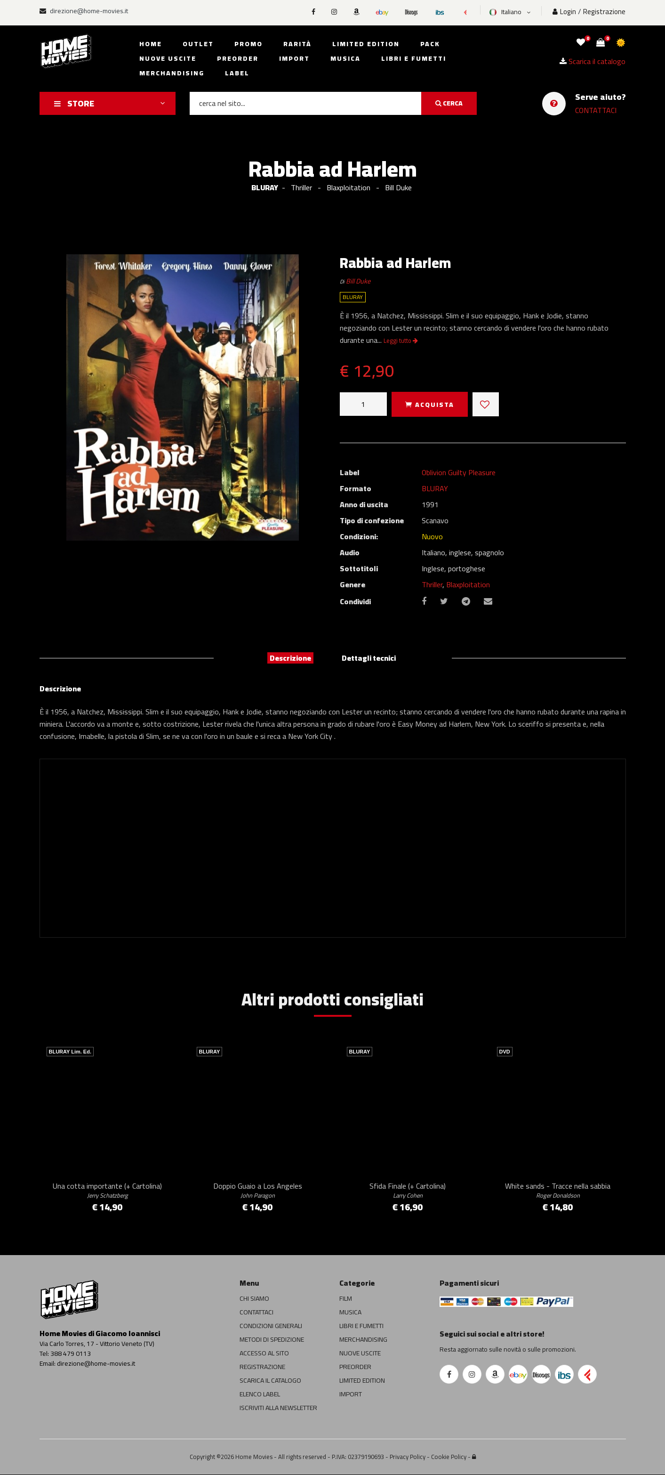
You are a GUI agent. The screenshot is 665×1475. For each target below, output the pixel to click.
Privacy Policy (407, 1457)
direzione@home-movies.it (84, 11)
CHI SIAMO (254, 1299)
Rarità (297, 44)
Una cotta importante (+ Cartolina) (107, 1190)
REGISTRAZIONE (262, 1367)
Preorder (237, 58)
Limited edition (366, 44)
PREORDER (355, 1367)
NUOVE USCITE (360, 1353)
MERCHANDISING (363, 1340)
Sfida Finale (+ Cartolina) (407, 1190)
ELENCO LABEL (260, 1394)
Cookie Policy (448, 1457)
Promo (248, 44)
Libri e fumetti (413, 58)
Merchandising (171, 73)
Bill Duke (358, 281)
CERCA (449, 103)
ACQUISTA (429, 404)
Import (294, 58)
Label (237, 73)
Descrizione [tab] (290, 658)
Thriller (432, 584)
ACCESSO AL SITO (264, 1353)
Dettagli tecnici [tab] (369, 658)
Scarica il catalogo (592, 61)
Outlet (198, 44)
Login (564, 11)
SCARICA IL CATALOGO (270, 1381)
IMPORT (350, 1394)
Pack (430, 44)
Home (150, 44)
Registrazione (604, 11)
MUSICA (350, 1312)
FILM (345, 1299)
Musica (345, 58)
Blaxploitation (468, 584)
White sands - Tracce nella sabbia (557, 1190)
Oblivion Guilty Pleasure (459, 472)
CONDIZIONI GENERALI (271, 1326)
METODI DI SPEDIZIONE (272, 1340)
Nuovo (432, 536)
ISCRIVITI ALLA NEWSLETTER (278, 1408)
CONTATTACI (596, 110)
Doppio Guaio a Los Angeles (257, 1190)
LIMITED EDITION (362, 1381)
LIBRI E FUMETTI (361, 1326)
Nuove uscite (167, 58)
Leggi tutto (401, 340)
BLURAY (264, 187)
